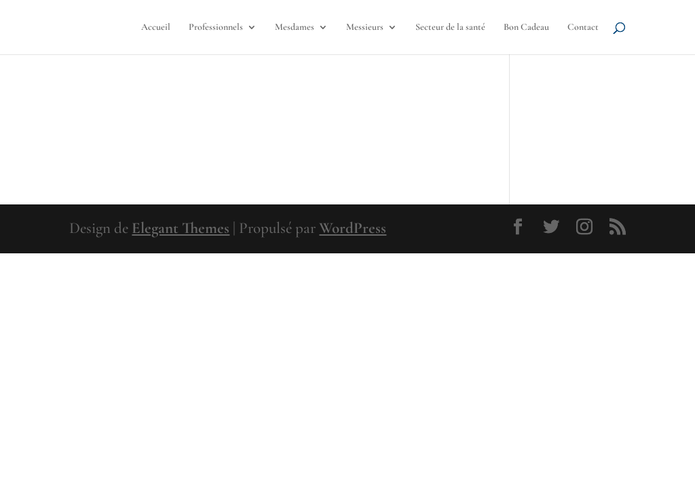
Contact (583, 27)
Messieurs (364, 27)
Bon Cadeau (526, 27)
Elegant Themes (180, 228)
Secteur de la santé (450, 27)
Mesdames (294, 27)
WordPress (352, 228)
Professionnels (216, 27)
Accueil (155, 27)
